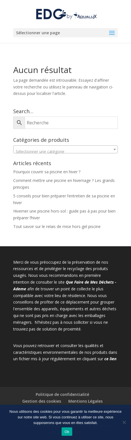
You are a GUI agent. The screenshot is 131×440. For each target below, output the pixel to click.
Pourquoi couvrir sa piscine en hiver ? (46, 171)
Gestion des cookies (41, 401)
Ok (66, 432)
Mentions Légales (85, 401)
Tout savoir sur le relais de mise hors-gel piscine (57, 226)
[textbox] (65, 152)
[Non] (124, 422)
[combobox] (65, 149)
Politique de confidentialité (62, 394)
